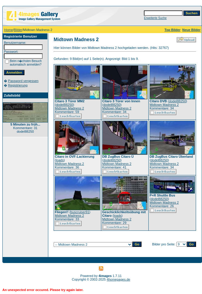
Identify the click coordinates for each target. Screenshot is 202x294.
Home (8, 30)
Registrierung (17, 85)
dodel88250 (64, 104)
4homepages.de (118, 279)
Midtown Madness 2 (69, 108)
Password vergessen (23, 81)
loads (60, 160)
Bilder (18, 30)
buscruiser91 (80, 212)
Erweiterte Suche (155, 18)
